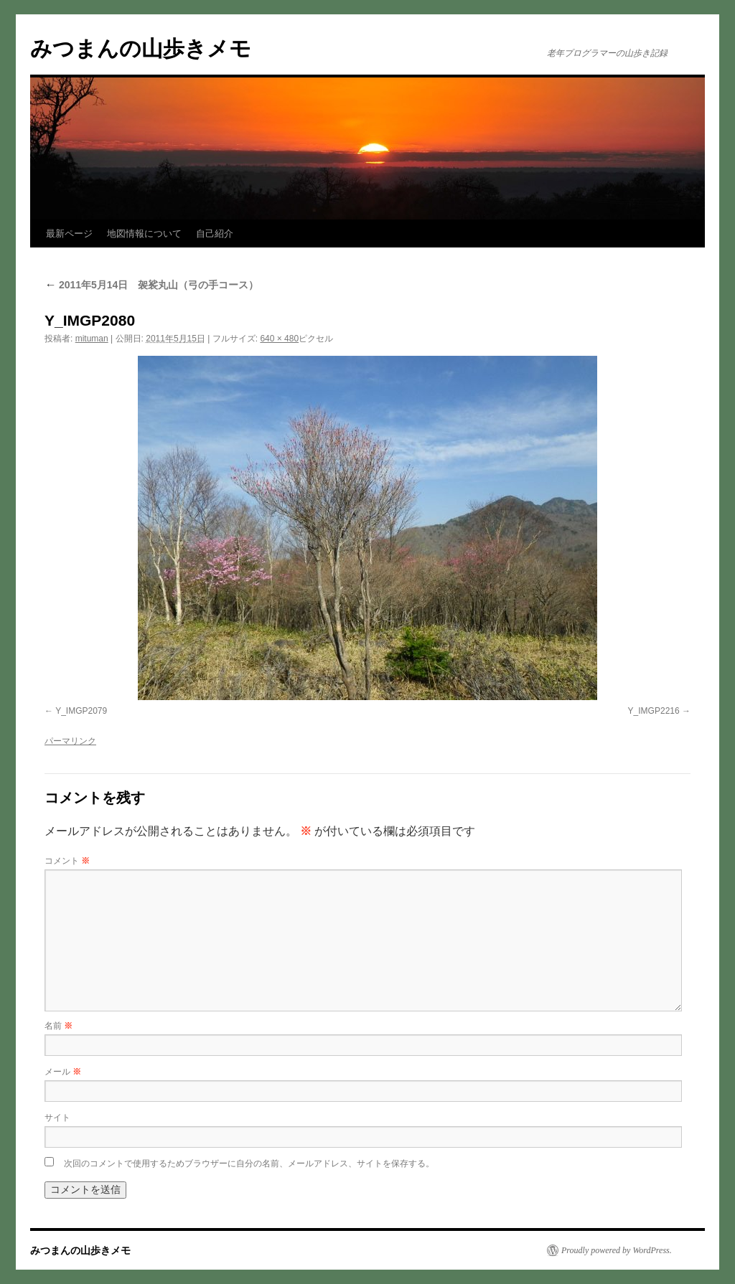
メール (63, 1072)
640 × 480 (279, 339)
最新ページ (69, 233)
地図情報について (144, 233)
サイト (57, 1118)
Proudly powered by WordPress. (616, 1250)
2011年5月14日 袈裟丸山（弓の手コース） (151, 285)
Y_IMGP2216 (654, 711)
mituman (91, 339)
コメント (67, 861)
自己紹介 (214, 233)
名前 (58, 1026)
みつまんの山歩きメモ (140, 48)
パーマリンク (70, 741)
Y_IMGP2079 (81, 711)
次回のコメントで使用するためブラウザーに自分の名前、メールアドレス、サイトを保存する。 (249, 1163)
